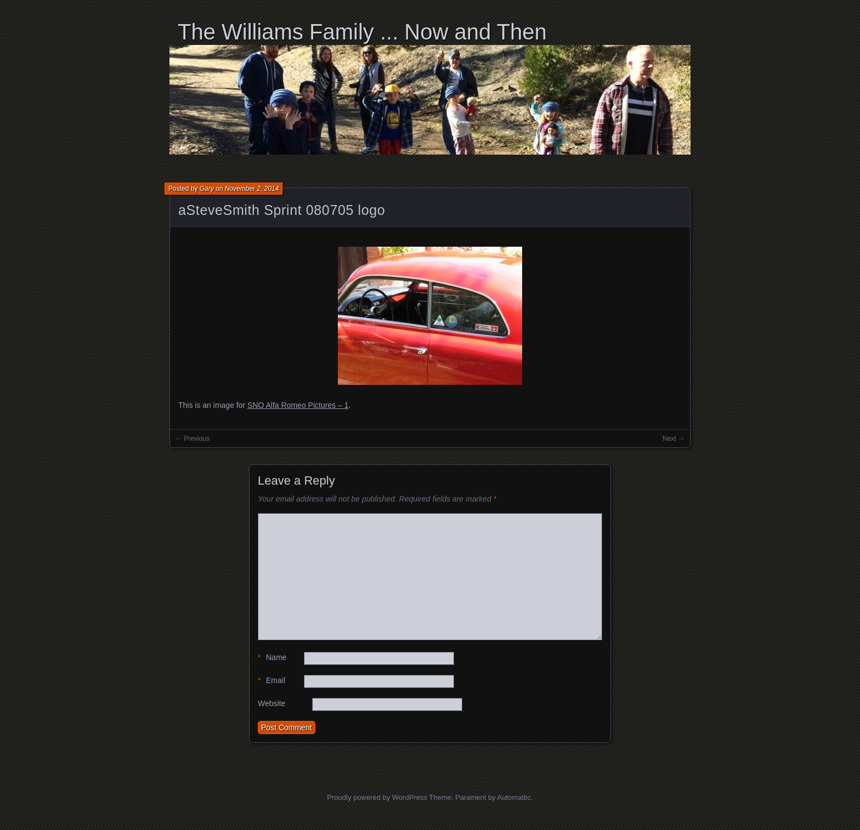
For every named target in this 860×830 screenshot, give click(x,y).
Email (271, 680)
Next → (673, 438)
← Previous (193, 438)
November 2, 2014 (252, 188)
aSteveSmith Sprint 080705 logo (281, 210)
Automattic (514, 797)
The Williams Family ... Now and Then (362, 32)
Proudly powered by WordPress (377, 797)
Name (272, 657)
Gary (207, 188)
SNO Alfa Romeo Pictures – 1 (297, 405)
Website (271, 703)
